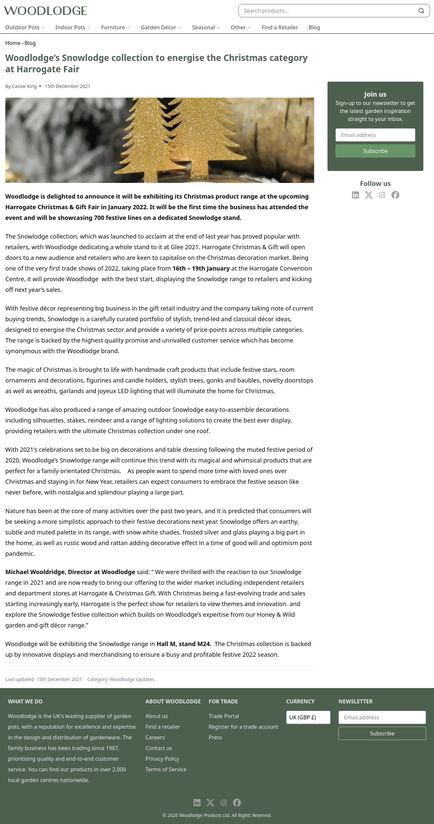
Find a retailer (162, 726)
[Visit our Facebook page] (395, 195)
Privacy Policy (162, 758)
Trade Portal (224, 716)
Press (215, 737)
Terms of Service (165, 769)
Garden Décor (161, 27)
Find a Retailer (280, 27)
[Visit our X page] (369, 195)
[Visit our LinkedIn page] (355, 195)
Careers (155, 737)
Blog (314, 27)
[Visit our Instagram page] (382, 195)
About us (156, 716)
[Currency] (308, 717)
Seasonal (206, 27)
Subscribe (375, 151)
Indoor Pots (73, 27)
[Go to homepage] (45, 10)
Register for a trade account (243, 726)
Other (241, 27)
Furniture (115, 27)
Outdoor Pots (25, 27)
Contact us (158, 748)
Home (13, 43)
